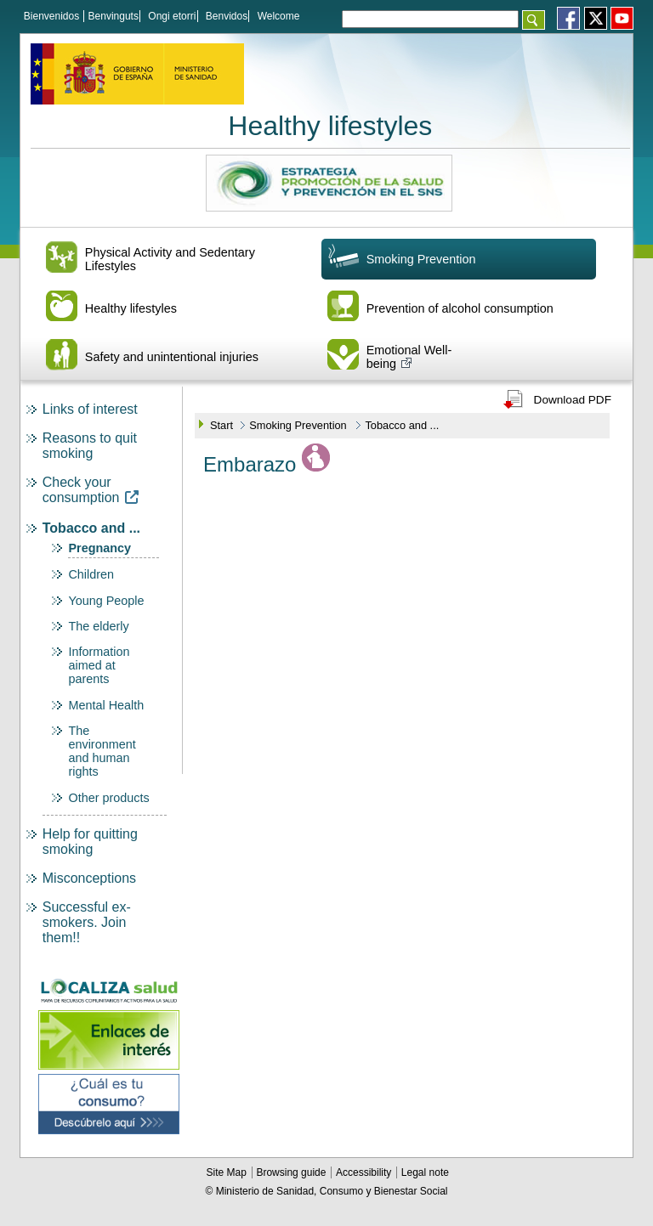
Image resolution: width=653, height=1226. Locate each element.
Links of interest (90, 409)
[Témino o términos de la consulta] (430, 19)
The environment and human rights (101, 751)
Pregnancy (99, 548)
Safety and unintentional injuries (171, 357)
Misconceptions (89, 878)
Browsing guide (292, 1172)
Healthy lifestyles (330, 125)
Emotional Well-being (409, 356)
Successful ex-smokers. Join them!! (87, 922)
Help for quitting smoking (90, 841)
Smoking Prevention (421, 259)
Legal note (425, 1172)
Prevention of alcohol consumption (460, 308)
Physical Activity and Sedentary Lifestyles (170, 259)
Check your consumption (91, 490)
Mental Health (106, 705)
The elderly (98, 626)
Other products (108, 798)
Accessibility (365, 1172)
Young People (106, 600)
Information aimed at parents (98, 665)
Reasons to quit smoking (90, 445)
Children (91, 574)
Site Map (228, 1172)
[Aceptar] (533, 20)
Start (221, 425)
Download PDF (572, 399)
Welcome (279, 16)
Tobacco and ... (91, 528)
